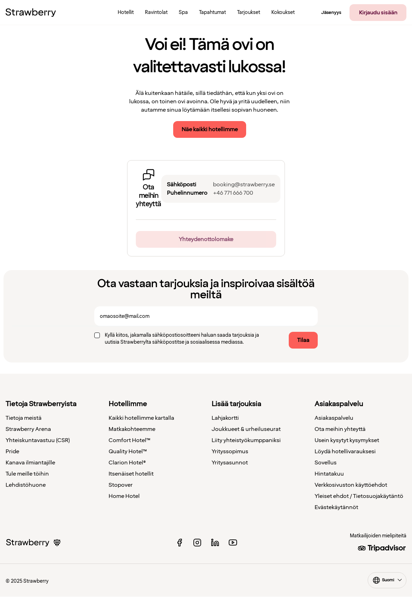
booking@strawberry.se (244, 184)
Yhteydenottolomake (206, 239)
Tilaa (303, 340)
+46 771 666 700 (233, 193)
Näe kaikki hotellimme (210, 129)
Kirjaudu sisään (378, 12)
